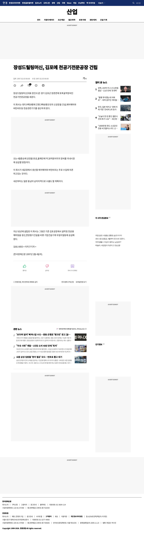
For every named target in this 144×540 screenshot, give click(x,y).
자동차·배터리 (49, 20)
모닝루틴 (81, 3)
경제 (53, 3)
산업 (58, 3)
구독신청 (15, 504)
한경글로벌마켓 (27, 3)
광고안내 (33, 504)
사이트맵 (39, 516)
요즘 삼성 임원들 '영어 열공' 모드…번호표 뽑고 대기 (39, 356)
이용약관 (64, 516)
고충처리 (24, 504)
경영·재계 (93, 20)
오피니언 (46, 3)
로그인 (138, 3)
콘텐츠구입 (19, 516)
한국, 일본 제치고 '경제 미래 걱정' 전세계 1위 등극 (108, 108)
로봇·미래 (82, 20)
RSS (56, 516)
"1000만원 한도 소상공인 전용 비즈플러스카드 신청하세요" (108, 128)
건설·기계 (103, 20)
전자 (38, 20)
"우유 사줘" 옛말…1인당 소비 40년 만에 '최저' (36, 345)
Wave (69, 3)
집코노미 (38, 3)
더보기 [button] (100, 3)
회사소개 (5, 504)
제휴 (13, 516)
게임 (74, 3)
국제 (63, 3)
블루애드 (43, 504)
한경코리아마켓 (14, 3)
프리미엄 (92, 3)
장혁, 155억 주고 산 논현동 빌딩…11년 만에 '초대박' (108, 89)
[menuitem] (15, 85)
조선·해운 (61, 20)
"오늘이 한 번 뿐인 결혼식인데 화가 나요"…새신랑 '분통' (108, 119)
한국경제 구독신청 (67, 282)
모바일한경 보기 (81, 282)
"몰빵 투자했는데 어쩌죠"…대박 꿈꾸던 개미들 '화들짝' (107, 100)
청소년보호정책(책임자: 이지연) (96, 516)
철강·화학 (71, 20)
